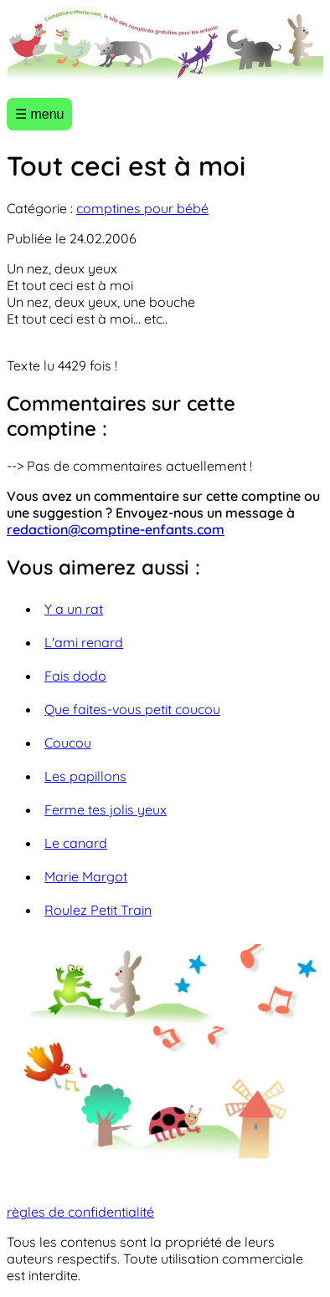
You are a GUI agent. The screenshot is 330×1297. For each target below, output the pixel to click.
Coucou (67, 742)
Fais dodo (75, 675)
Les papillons (85, 776)
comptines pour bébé (142, 208)
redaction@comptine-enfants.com (115, 529)
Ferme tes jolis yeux (105, 809)
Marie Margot (85, 876)
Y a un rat (73, 608)
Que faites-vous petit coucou (132, 709)
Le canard (75, 843)
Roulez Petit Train (98, 909)
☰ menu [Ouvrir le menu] (39, 114)
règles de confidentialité (80, 1211)
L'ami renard (83, 642)
